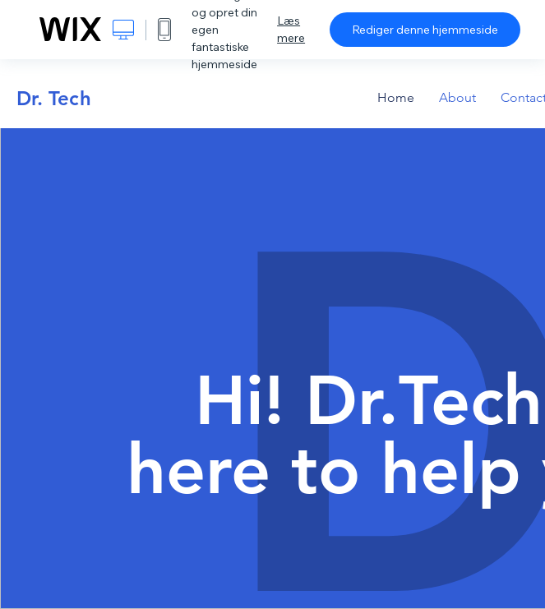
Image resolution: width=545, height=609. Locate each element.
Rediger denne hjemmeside (425, 29)
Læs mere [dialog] (291, 29)
